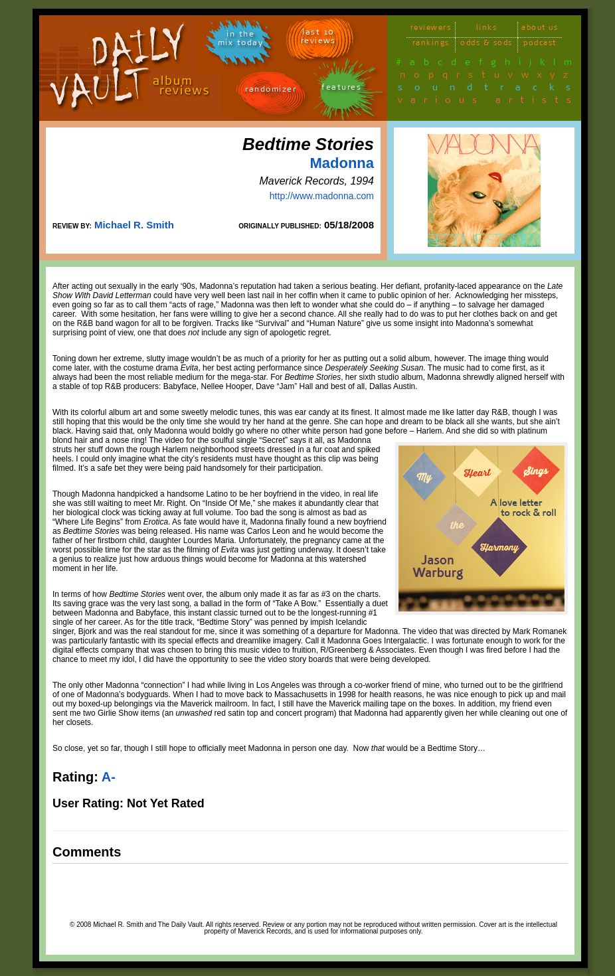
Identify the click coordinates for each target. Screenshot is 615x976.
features (341, 89)
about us (539, 30)
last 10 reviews (318, 38)
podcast (540, 45)
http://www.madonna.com (322, 196)
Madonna (341, 163)
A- (109, 777)
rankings (431, 45)
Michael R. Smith (134, 224)
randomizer (270, 91)
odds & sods (486, 45)
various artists (488, 102)
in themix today (241, 40)
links (486, 30)
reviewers (431, 30)
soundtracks (490, 89)
